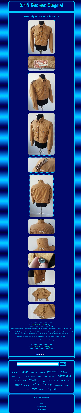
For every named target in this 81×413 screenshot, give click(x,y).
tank (45, 376)
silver (39, 376)
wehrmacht (64, 375)
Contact (41, 403)
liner (69, 381)
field (19, 381)
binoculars (56, 381)
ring (25, 380)
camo (49, 380)
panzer (41, 389)
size (13, 380)
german (52, 371)
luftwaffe (48, 384)
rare (34, 388)
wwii (32, 380)
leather (18, 384)
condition (26, 385)
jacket (66, 385)
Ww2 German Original (41, 397)
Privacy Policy (41, 406)
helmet (36, 384)
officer (27, 376)
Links (41, 400)
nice (44, 381)
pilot (39, 381)
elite (13, 376)
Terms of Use (41, 409)
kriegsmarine (20, 377)
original (51, 388)
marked (51, 376)
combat (34, 372)
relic (63, 380)
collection (58, 385)
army (25, 371)
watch (27, 389)
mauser (42, 372)
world (63, 371)
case (70, 372)
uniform (33, 376)
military (16, 372)
